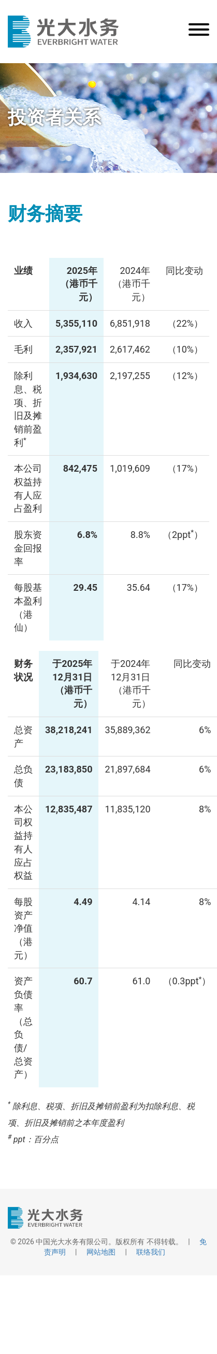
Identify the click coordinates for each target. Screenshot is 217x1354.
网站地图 (100, 1252)
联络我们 (150, 1252)
